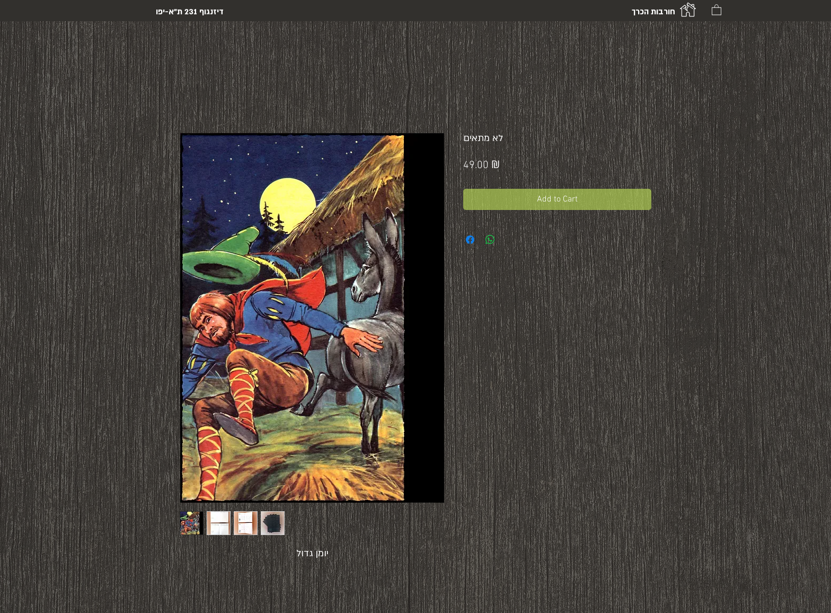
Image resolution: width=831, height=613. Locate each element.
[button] (716, 9)
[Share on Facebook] (470, 239)
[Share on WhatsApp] (490, 239)
